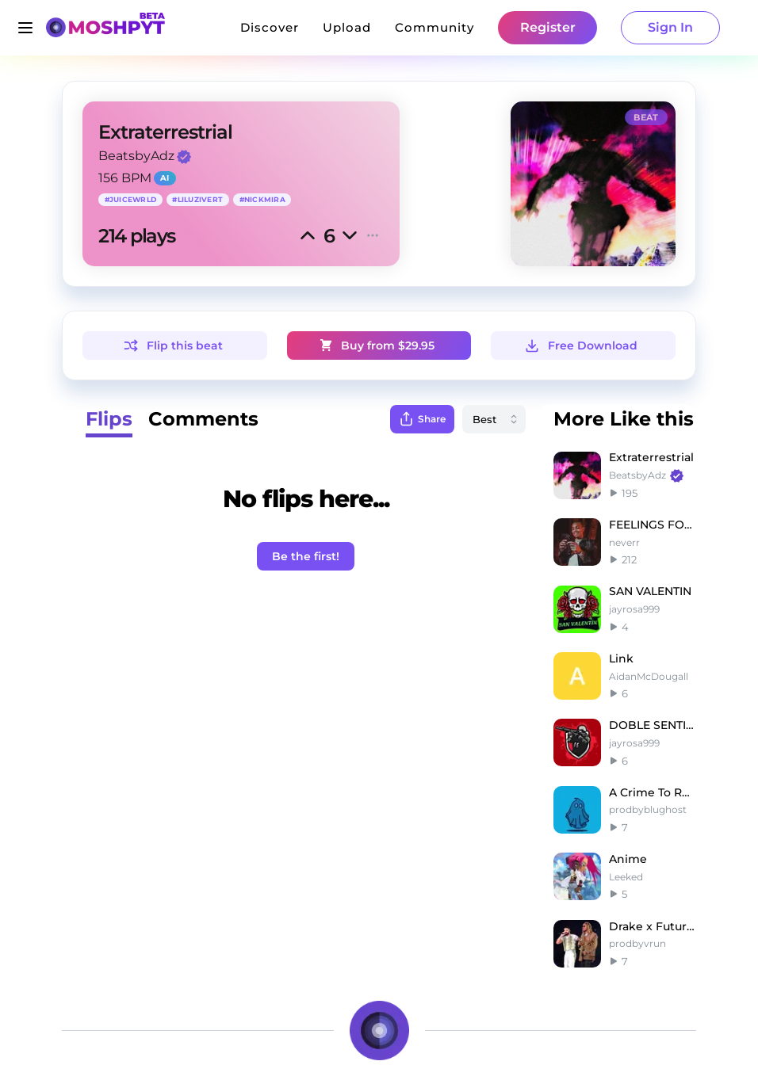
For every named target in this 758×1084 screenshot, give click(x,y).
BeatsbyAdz (136, 155)
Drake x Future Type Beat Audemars (652, 926)
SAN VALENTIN (650, 591)
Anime (628, 859)
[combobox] (494, 419)
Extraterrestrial (651, 457)
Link (621, 658)
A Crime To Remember (652, 792)
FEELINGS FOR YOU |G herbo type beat (652, 524)
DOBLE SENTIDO (652, 725)
